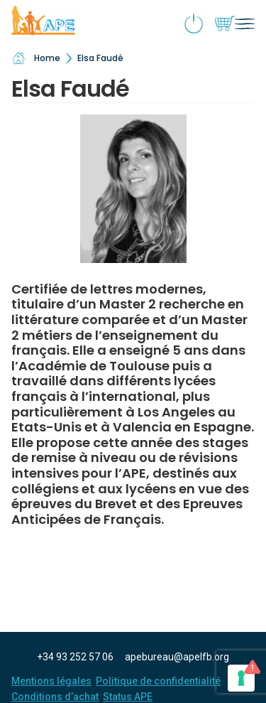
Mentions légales (51, 681)
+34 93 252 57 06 (75, 656)
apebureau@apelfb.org (177, 656)
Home (35, 58)
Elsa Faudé (100, 58)
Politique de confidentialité (158, 681)
